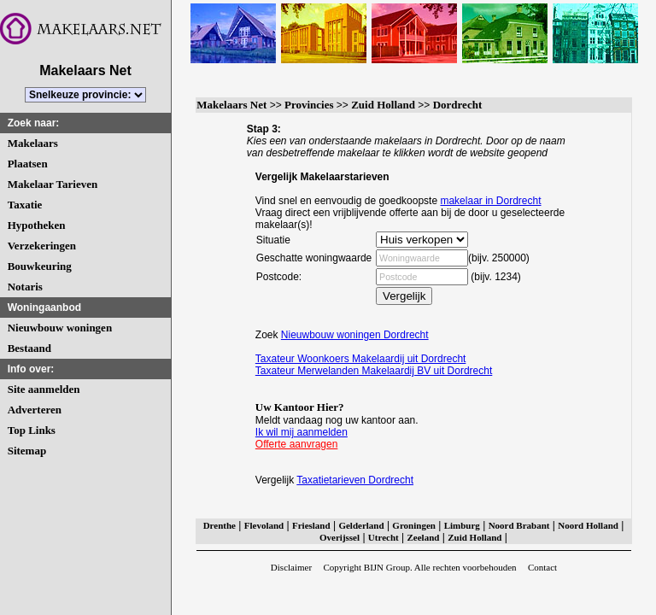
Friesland (311, 525)
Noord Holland (588, 525)
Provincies (309, 104)
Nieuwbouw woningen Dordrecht (355, 335)
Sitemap (27, 450)
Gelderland (361, 525)
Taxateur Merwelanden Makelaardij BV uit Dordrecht (373, 371)
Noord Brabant (519, 525)
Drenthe (219, 525)
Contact (542, 567)
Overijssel (339, 537)
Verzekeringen (42, 245)
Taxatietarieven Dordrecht (354, 480)
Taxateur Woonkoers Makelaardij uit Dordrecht (360, 359)
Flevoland (264, 525)
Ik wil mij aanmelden (301, 432)
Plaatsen (28, 163)
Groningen (414, 525)
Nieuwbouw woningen (60, 327)
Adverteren (35, 409)
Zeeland (423, 537)
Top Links (32, 430)
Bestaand (29, 348)
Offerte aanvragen (296, 444)
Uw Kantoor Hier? (299, 407)
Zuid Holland (383, 104)
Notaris (25, 286)
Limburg (462, 525)
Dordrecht (458, 104)
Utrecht (383, 537)
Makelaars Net (231, 104)
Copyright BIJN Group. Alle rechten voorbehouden (419, 567)
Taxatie (25, 204)
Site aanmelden (44, 389)
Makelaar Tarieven (53, 184)
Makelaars (33, 143)
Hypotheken (37, 225)
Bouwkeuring (40, 266)
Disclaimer (291, 567)
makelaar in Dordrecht (490, 201)
